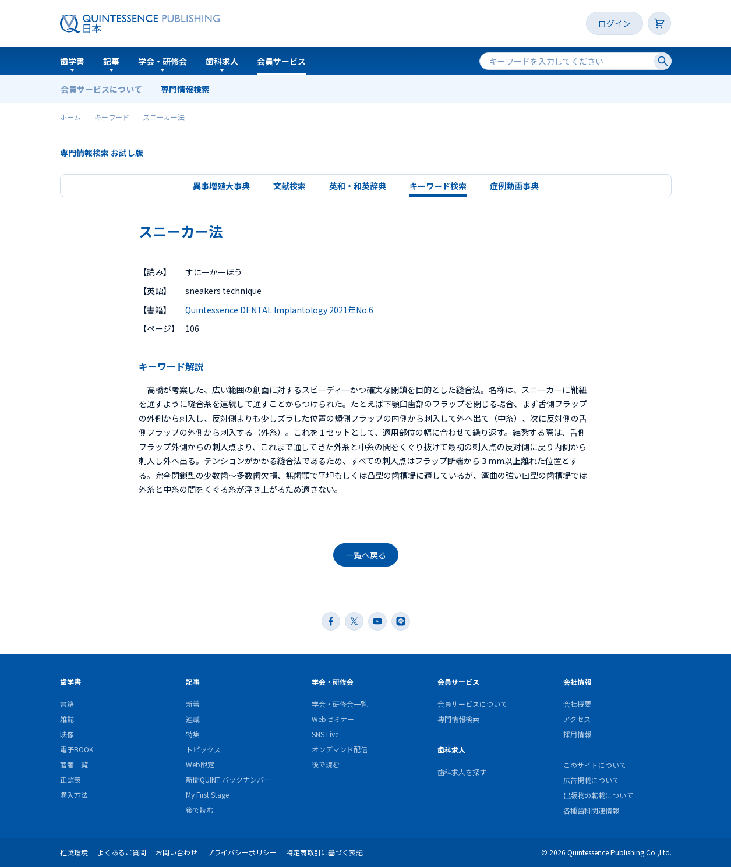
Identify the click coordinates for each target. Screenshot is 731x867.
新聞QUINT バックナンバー (228, 779)
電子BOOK (76, 749)
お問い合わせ (176, 852)
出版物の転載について (598, 795)
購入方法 (74, 794)
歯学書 (72, 61)
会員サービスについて (101, 89)
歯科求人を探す (461, 772)
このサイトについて (594, 765)
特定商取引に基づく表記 (324, 852)
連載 (193, 719)
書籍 (67, 704)
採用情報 (577, 734)
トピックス (203, 749)
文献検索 (289, 186)
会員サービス (281, 61)
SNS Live (325, 734)
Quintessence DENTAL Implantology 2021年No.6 (279, 310)
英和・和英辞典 (357, 186)
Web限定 (200, 764)
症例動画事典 (514, 186)
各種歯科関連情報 (591, 810)
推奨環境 (74, 852)
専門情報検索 (185, 89)
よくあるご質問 (121, 852)
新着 (193, 704)
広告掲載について (591, 780)
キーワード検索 (438, 186)
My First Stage (207, 794)
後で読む (200, 810)
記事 (111, 61)
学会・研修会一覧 (340, 704)
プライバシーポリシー (242, 852)
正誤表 (70, 779)
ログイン (614, 23)
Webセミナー (333, 719)
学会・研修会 (162, 61)
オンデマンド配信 (340, 749)
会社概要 (577, 704)
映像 (67, 734)
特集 (193, 734)
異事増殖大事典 (221, 186)
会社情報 (577, 681)
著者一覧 (74, 764)
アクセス (577, 719)
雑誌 (67, 719)
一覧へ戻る (365, 555)
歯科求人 (222, 61)
